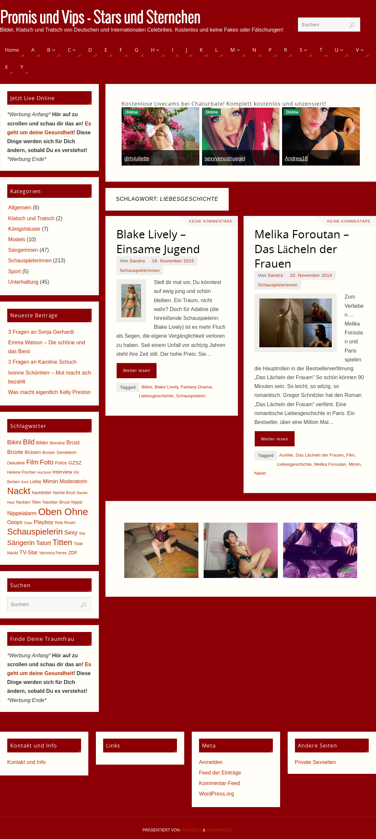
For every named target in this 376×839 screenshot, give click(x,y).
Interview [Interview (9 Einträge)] (62, 472)
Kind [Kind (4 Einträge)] (24, 482)
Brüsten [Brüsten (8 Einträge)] (33, 452)
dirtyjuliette (136, 158)
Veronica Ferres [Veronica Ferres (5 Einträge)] (53, 553)
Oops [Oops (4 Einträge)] (28, 523)
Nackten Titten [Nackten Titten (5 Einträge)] (28, 502)
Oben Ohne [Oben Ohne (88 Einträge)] (63, 511)
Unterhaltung (23, 282)
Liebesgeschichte (156, 395)
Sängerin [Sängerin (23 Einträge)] (21, 542)
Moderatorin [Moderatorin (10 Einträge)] (73, 481)
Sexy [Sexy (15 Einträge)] (70, 532)
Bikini (146, 386)
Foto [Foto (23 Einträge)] (47, 462)
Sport (14, 271)
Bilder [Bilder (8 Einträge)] (42, 442)
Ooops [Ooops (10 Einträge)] (14, 522)
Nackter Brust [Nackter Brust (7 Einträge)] (56, 502)
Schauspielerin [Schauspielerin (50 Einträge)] (35, 531)
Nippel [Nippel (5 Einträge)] (76, 502)
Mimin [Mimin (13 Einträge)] (50, 481)
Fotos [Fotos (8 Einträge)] (61, 462)
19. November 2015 (173, 260)
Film (350, 455)
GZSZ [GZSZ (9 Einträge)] (74, 462)
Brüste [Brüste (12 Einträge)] (15, 452)
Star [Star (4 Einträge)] (82, 533)
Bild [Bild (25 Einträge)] (29, 442)
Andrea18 (296, 158)
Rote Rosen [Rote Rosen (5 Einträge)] (65, 522)
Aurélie (286, 455)
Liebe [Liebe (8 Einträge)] (35, 481)
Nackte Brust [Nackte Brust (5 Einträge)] (64, 492)
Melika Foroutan (330, 464)
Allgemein (19, 207)
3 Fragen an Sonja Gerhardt (41, 332)
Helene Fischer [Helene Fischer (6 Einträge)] (21, 472)
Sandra (137, 260)
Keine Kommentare (211, 221)
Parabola (191, 830)
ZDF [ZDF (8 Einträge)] (72, 552)
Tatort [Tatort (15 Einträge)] (43, 543)
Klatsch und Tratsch (31, 218)
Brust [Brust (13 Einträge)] (73, 442)
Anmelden (211, 762)
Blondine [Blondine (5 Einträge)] (57, 443)
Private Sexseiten (315, 762)
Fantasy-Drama (196, 386)
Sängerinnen (23, 250)
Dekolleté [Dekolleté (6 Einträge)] (16, 462)
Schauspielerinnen (139, 270)
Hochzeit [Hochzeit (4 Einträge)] (44, 472)
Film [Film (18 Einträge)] (32, 462)
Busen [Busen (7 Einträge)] (49, 452)
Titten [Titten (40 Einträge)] (62, 542)
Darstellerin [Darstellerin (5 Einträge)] (66, 452)
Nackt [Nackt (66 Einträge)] (18, 491)
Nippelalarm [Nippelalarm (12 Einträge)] (22, 513)
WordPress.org (216, 794)
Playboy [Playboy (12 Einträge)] (44, 522)
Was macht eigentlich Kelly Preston (49, 392)
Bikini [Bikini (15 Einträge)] (14, 442)
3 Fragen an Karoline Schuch (42, 362)
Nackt (260, 473)
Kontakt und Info (26, 762)
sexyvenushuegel (225, 158)
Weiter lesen (136, 370)
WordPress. (220, 830)
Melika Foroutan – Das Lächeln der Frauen (301, 248)
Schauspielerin (190, 395)
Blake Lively (166, 386)
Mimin (355, 464)
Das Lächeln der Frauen (320, 455)
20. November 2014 (311, 275)
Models (16, 239)
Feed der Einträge (220, 772)
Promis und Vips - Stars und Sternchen (100, 18)
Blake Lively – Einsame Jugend (158, 241)
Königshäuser (24, 229)
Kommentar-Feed (219, 783)
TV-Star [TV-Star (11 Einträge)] (28, 552)
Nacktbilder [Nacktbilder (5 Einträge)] (41, 492)
